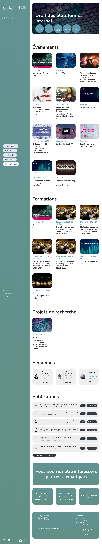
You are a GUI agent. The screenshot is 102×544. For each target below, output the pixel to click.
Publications (8, 293)
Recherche (9, 155)
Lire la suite (45, 383)
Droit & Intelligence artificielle (89, 496)
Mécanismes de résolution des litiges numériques (42, 496)
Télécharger (92, 406)
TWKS (91, 534)
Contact (6, 299)
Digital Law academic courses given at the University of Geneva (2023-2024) (89, 231)
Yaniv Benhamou (68, 373)
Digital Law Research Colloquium (41, 74)
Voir (83, 406)
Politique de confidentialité (49, 529)
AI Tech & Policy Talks (89, 109)
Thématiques (11, 164)
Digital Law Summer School (41, 227)
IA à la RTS (60, 73)
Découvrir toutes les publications (44, 455)
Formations (10, 150)
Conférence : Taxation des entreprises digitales (41, 184)
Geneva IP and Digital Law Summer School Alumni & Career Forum (41, 112)
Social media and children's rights (87, 146)
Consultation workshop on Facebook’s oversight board (65, 184)
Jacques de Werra (92, 374)
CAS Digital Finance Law (88, 263)
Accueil (6, 290)
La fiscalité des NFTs (65, 145)
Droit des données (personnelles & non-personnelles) (65, 496)
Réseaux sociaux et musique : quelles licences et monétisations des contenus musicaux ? (88, 77)
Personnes (10, 159)
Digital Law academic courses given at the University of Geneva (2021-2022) (65, 265)
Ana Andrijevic (45, 373)
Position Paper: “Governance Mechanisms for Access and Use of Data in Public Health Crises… (41, 344)
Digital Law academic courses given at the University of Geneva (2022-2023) (41, 265)
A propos (6, 296)
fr (20, 541)
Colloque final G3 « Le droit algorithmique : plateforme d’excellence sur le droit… (40, 150)
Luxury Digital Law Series (40, 298)
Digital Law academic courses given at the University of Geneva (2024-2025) (65, 231)
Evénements (10, 146)
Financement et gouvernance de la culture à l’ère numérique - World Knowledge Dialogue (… (65, 114)
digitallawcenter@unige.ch (82, 524)
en (24, 541)
